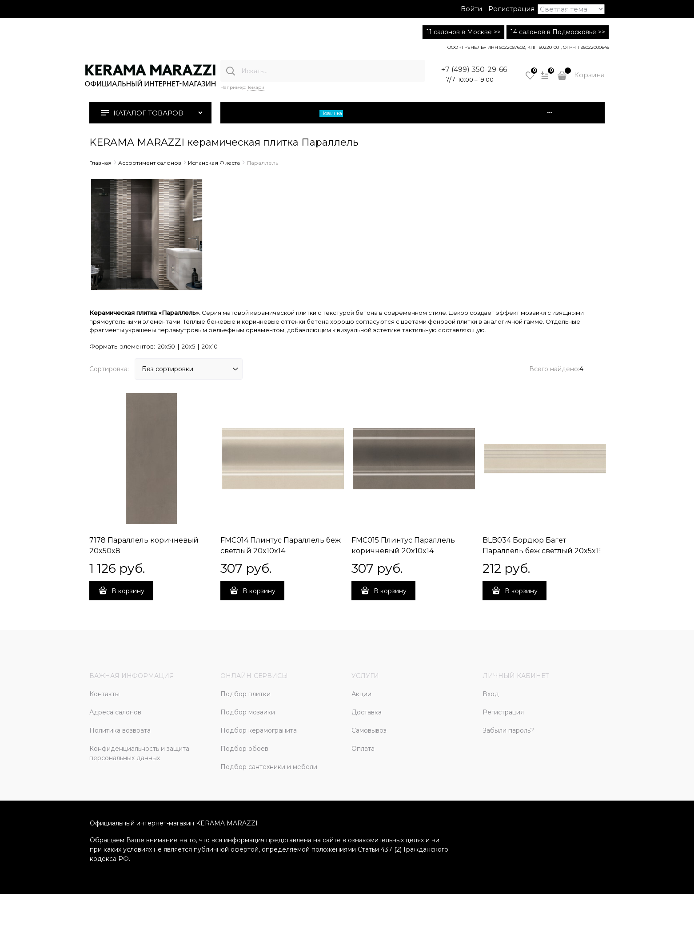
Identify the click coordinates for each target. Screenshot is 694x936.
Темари (255, 87)
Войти (471, 8)
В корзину (128, 591)
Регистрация (511, 8)
